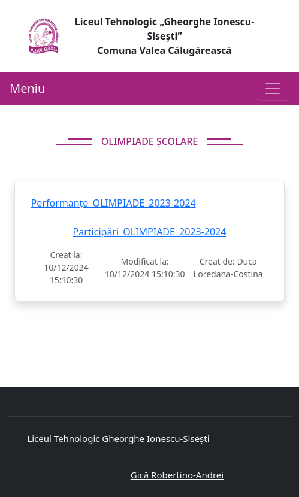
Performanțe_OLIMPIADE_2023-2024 (113, 203)
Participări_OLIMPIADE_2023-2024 (149, 231)
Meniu (27, 88)
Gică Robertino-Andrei (177, 475)
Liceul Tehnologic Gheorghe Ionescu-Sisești (118, 438)
